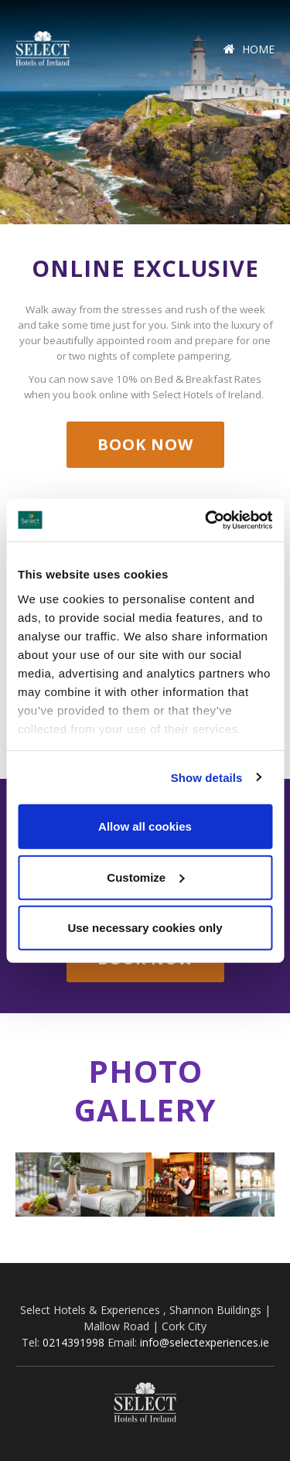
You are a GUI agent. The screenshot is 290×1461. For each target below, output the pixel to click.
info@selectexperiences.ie (204, 1342)
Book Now (145, 444)
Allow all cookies (145, 826)
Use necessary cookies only (144, 927)
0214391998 (73, 1342)
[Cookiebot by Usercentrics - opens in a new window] (206, 520)
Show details (207, 776)
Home (249, 49)
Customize (145, 876)
